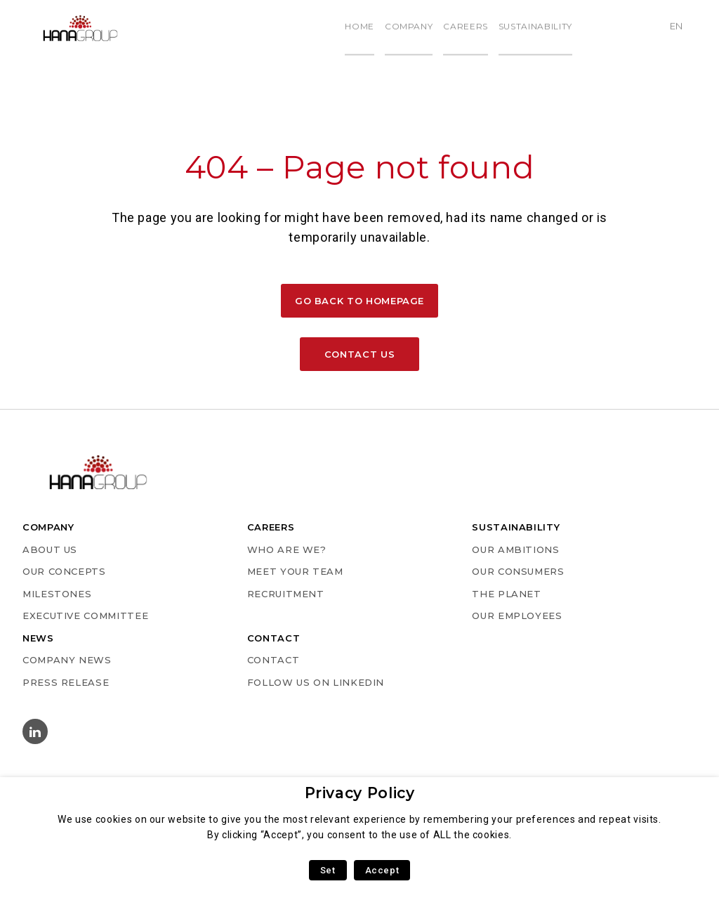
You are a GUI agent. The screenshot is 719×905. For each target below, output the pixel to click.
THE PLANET (506, 593)
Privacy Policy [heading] (360, 793)
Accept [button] (382, 870)
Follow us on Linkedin (315, 682)
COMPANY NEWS (67, 659)
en (681, 27)
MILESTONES (56, 593)
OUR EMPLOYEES (517, 615)
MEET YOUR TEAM (295, 571)
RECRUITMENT (285, 593)
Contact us (359, 354)
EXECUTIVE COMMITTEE (85, 615)
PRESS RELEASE (65, 682)
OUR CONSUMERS (518, 571)
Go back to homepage (359, 300)
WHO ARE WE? (286, 549)
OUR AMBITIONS (515, 549)
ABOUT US (49, 549)
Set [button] (328, 870)
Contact (273, 659)
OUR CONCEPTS (64, 571)
